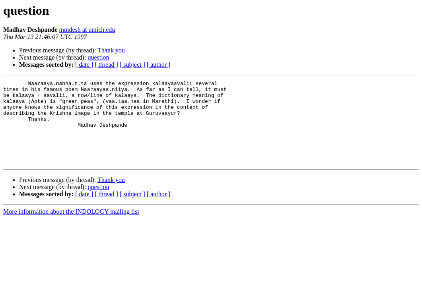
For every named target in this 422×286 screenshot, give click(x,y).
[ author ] (159, 64)
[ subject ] (132, 64)
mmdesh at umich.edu (87, 29)
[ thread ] (106, 64)
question (98, 57)
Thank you (111, 50)
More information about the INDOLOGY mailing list (71, 228)
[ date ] (84, 64)
